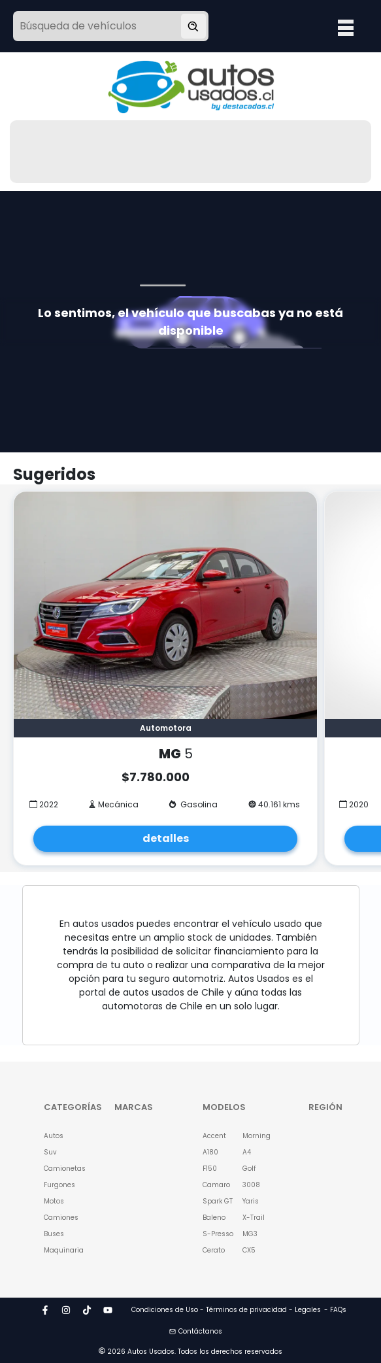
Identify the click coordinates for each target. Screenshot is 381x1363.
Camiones (61, 1217)
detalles (165, 838)
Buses (54, 1234)
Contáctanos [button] (195, 1331)
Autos (53, 1136)
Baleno (214, 1217)
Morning (256, 1136)
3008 (251, 1185)
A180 (210, 1152)
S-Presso (218, 1234)
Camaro (216, 1185)
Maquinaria (62, 1250)
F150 (210, 1168)
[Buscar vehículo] (193, 26)
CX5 (249, 1250)
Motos (54, 1201)
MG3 (249, 1234)
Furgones (59, 1185)
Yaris (250, 1201)
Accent (214, 1136)
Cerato (214, 1250)
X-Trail (253, 1217)
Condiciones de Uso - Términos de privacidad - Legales (226, 1310)
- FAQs (335, 1310)
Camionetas (62, 1168)
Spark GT (218, 1201)
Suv (50, 1152)
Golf (249, 1168)
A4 (246, 1152)
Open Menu (346, 27)
